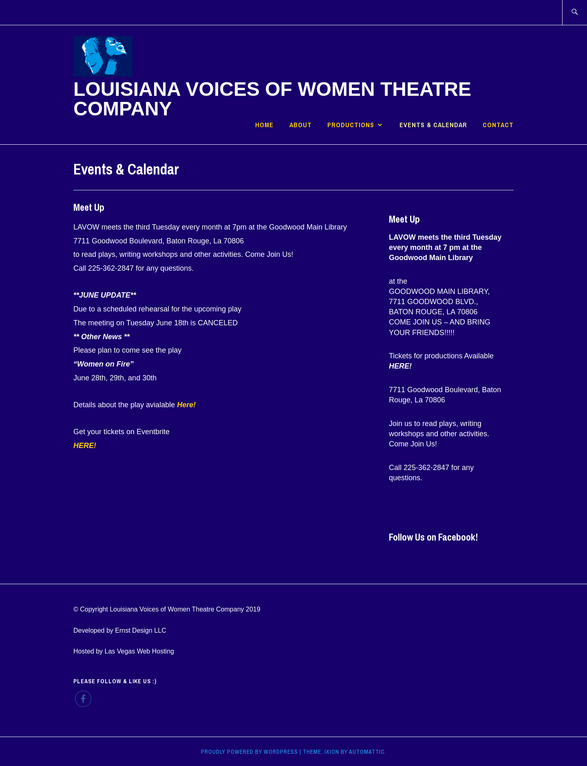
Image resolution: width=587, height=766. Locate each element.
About (300, 124)
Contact (498, 124)
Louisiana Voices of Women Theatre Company (272, 98)
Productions (350, 124)
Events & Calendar (433, 124)
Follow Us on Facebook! (433, 536)
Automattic (367, 751)
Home (264, 124)
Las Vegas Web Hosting (139, 651)
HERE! (400, 366)
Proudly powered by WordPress (249, 751)
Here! (186, 405)
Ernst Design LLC (140, 630)
